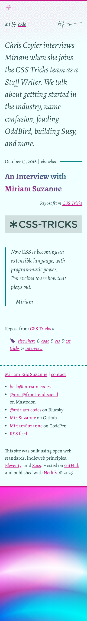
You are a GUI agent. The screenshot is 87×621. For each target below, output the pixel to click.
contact (58, 374)
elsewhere (26, 341)
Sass (36, 465)
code (22, 24)
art (7, 24)
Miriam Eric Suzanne (26, 374)
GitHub (71, 465)
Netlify (50, 472)
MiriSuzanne (23, 417)
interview (33, 348)
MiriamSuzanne (26, 426)
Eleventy (13, 465)
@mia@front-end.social (34, 394)
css (57, 341)
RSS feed (18, 433)
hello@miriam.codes (30, 386)
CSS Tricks (72, 203)
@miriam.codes (25, 410)
